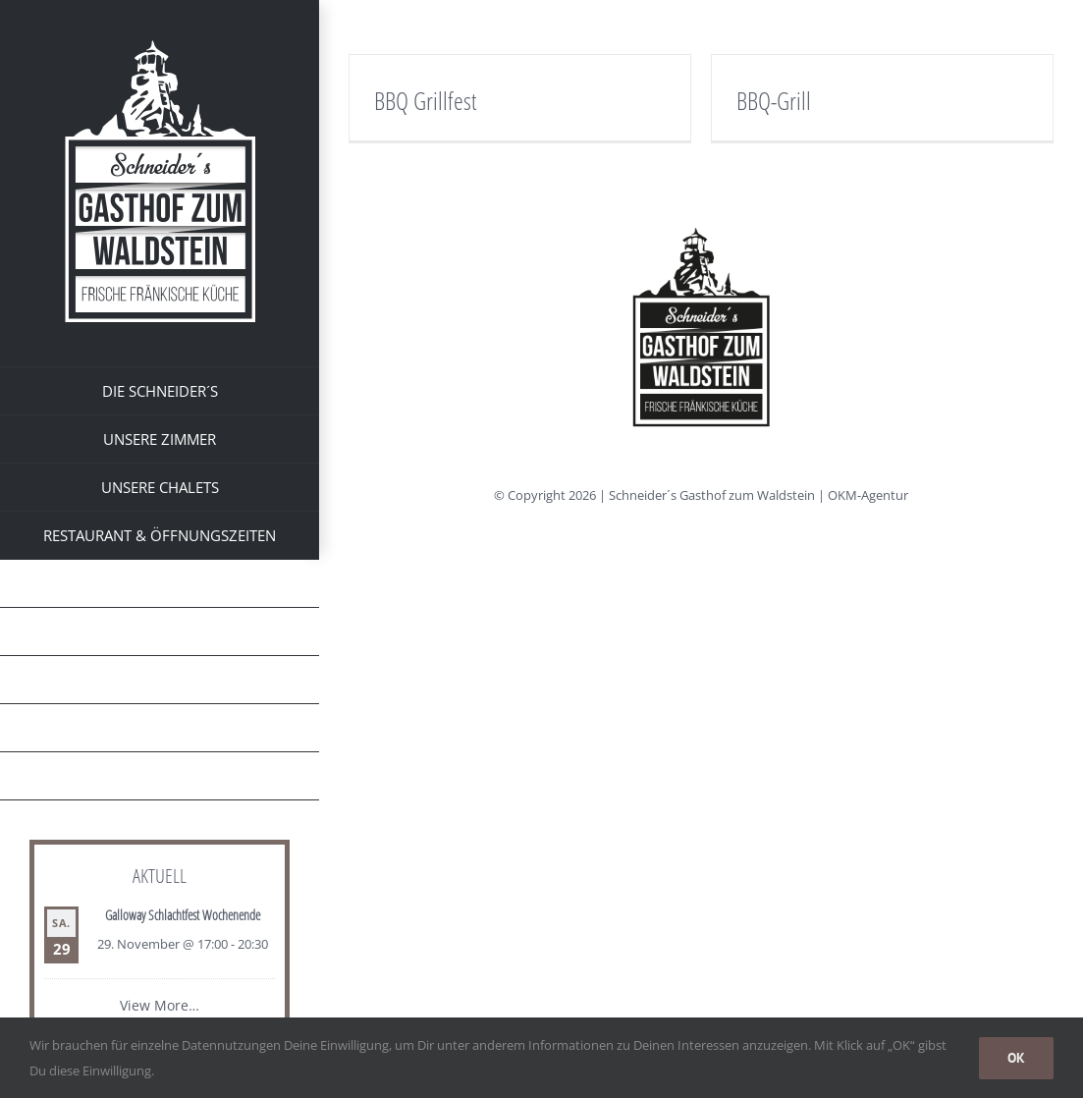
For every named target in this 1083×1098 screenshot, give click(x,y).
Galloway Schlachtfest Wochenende (182, 915)
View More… (159, 1005)
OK (1016, 1058)
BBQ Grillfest (425, 100)
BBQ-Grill (773, 100)
